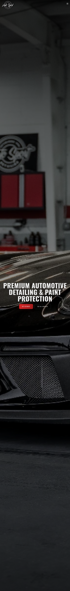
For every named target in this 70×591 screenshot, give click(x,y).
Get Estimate (26, 306)
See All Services (42, 306)
